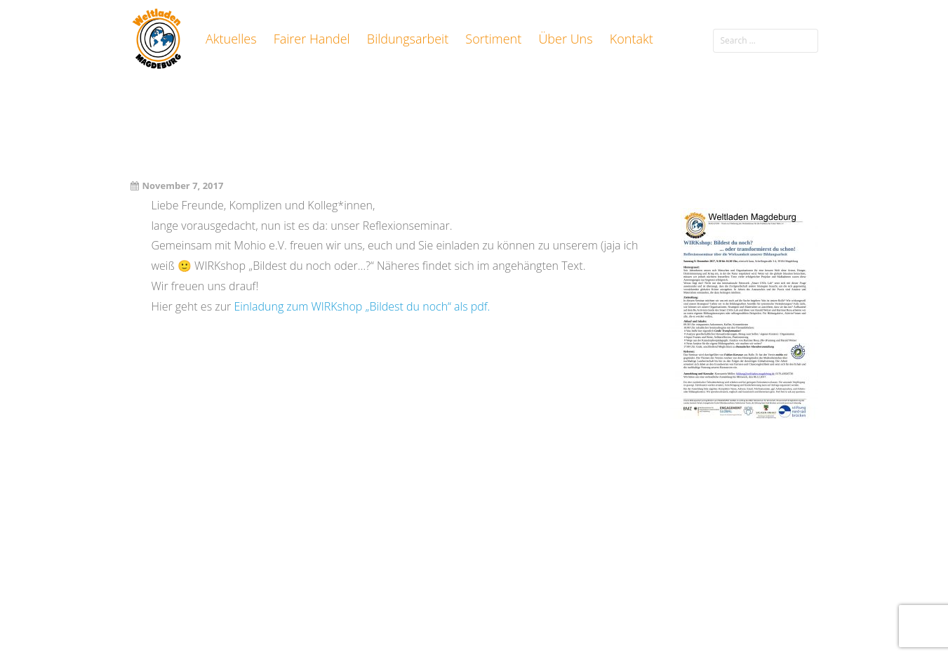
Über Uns (565, 38)
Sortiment (493, 38)
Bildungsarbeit (407, 38)
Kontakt (631, 38)
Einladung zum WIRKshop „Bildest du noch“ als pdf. (362, 306)
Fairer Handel (312, 38)
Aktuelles (231, 38)
